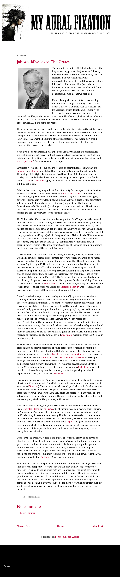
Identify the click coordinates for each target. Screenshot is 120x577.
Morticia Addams (71, 193)
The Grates (47, 409)
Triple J (70, 422)
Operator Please (31, 409)
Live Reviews (39, 43)
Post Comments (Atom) (67, 537)
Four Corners (50, 283)
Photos (65, 43)
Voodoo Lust (47, 357)
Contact (103, 43)
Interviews (53, 43)
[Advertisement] (50, 554)
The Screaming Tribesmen (71, 357)
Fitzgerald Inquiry (70, 287)
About (91, 43)
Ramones (21, 171)
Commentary (79, 43)
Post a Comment (28, 513)
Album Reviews (23, 43)
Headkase (58, 374)
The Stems (39, 181)
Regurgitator (77, 354)
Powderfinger (59, 354)
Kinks (35, 171)
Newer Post (24, 526)
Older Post (97, 526)
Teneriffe (33, 386)
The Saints (45, 457)
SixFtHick (83, 367)
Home (9, 43)
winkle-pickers (24, 161)
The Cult (26, 181)
